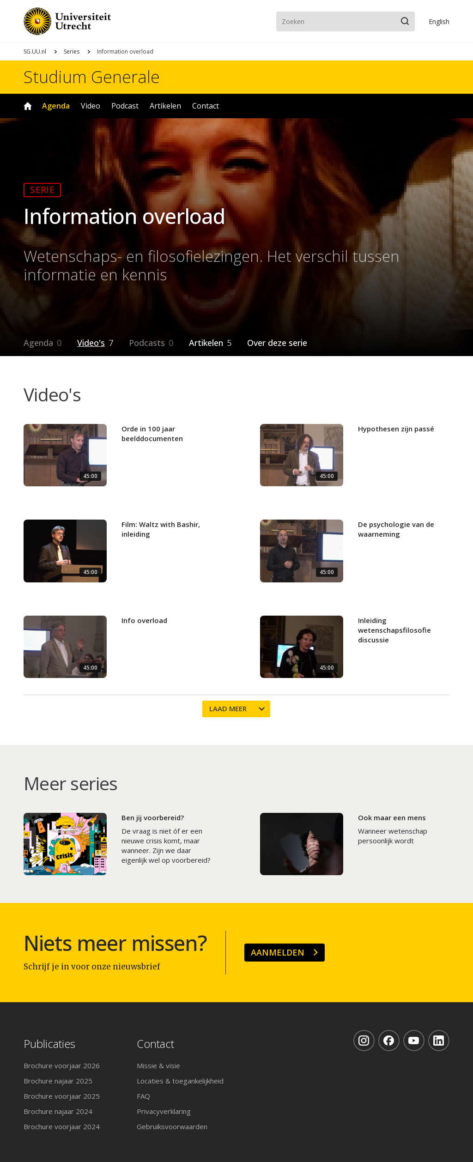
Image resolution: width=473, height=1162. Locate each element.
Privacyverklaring (164, 1111)
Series (71, 51)
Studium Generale (92, 77)
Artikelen (165, 106)
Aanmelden (277, 952)
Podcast (125, 106)
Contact (205, 106)
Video (90, 106)
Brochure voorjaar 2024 (62, 1126)
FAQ (143, 1096)
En (439, 21)
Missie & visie (158, 1065)
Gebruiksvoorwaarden (172, 1126)
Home (27, 106)
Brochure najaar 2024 (58, 1111)
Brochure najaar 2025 (58, 1080)
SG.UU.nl (35, 51)
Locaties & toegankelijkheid (180, 1080)
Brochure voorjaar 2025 (62, 1096)
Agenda (56, 106)
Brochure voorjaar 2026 (62, 1065)
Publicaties (49, 1044)
